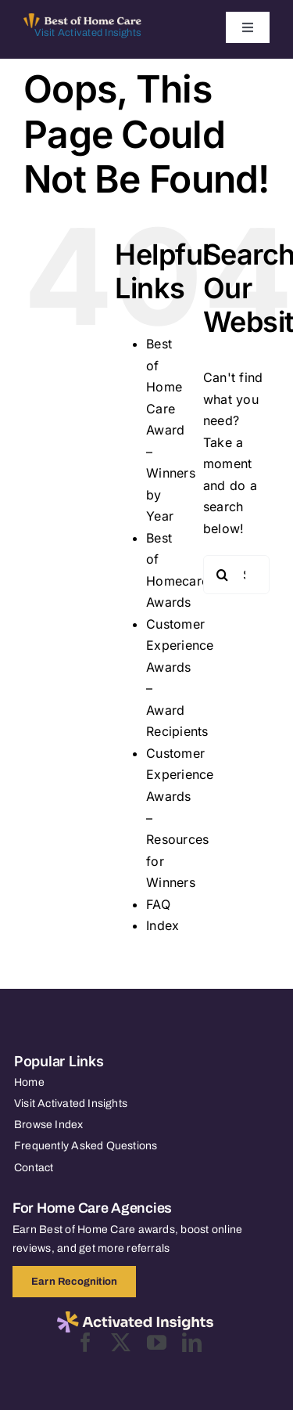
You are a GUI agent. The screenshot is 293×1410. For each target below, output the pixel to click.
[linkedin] (192, 1342)
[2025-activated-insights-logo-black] (135, 1317)
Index (162, 925)
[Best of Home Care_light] (82, 19)
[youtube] (156, 1342)
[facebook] (85, 1342)
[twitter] (120, 1342)
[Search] (222, 574)
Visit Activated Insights (87, 32)
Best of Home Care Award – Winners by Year (170, 430)
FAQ (158, 904)
